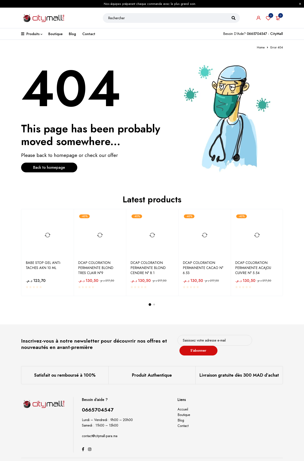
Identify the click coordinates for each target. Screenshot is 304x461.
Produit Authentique (152, 369)
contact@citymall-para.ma (99, 430)
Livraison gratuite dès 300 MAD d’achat (239, 369)
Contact (183, 420)
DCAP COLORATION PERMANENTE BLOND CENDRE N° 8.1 (148, 267)
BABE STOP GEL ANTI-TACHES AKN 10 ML (43, 265)
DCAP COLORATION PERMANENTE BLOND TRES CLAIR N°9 (95, 267)
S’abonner (267, 341)
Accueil (183, 403)
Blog (181, 414)
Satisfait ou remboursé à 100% (65, 369)
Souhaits (268, 18)
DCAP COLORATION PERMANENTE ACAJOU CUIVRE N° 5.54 (253, 267)
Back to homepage (50, 167)
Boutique (184, 409)
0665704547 (98, 404)
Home (261, 47)
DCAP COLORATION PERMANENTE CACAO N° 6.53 (203, 267)
